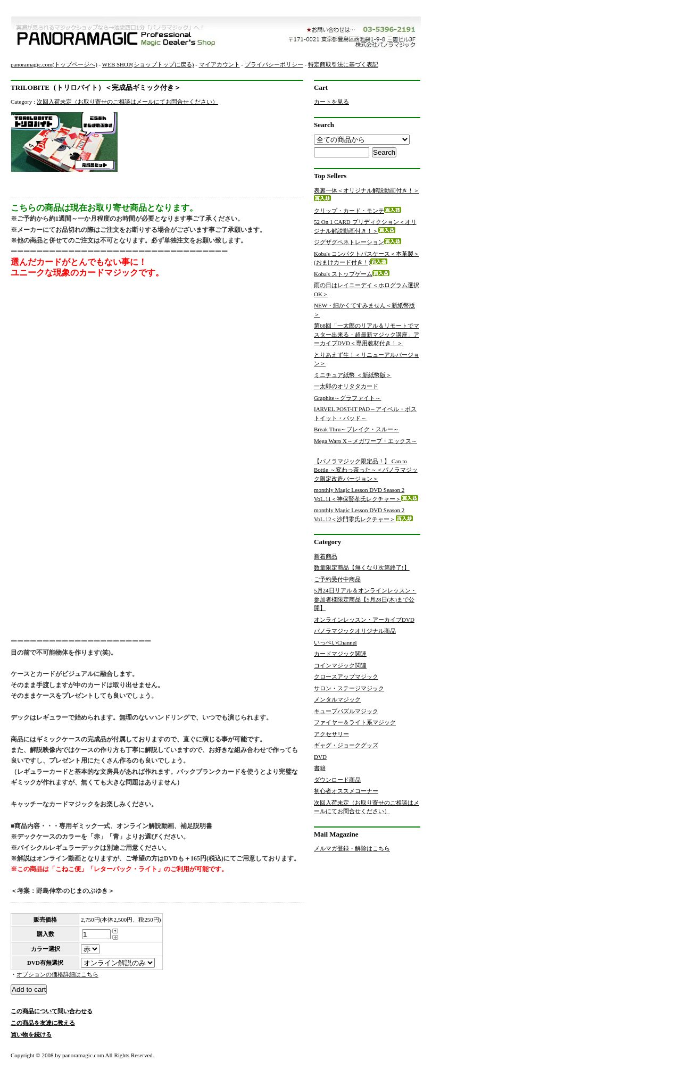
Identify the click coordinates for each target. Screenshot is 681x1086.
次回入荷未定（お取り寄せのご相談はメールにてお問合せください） (127, 101)
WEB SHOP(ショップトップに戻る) (148, 64)
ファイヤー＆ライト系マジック (355, 722)
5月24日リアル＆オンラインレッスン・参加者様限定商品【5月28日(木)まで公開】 (365, 599)
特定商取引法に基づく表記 (343, 64)
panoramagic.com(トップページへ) (54, 64)
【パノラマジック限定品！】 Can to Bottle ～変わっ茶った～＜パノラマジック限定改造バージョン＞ (366, 470)
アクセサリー (331, 734)
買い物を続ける (31, 1034)
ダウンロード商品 (337, 779)
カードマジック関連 (340, 653)
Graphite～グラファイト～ (355, 398)
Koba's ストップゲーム (351, 274)
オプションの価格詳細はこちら (57, 974)
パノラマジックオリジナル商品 (355, 631)
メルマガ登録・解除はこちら (352, 848)
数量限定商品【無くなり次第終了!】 (362, 567)
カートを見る (331, 101)
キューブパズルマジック (346, 711)
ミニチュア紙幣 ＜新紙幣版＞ (361, 375)
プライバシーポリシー (274, 64)
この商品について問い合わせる (52, 1011)
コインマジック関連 (340, 665)
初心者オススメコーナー (346, 791)
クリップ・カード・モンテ (357, 210)
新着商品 (325, 556)
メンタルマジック (337, 699)
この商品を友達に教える (43, 1023)
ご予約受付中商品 (337, 579)
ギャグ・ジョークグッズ (346, 745)
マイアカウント (219, 64)
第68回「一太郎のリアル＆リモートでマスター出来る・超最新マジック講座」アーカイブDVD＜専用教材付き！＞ (366, 334)
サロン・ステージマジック (349, 688)
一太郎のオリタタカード (354, 386)
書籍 (320, 768)
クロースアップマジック (346, 676)
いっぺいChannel (335, 642)
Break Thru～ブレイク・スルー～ (364, 429)
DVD (320, 757)
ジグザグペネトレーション (357, 242)
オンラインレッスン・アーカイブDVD (364, 619)
